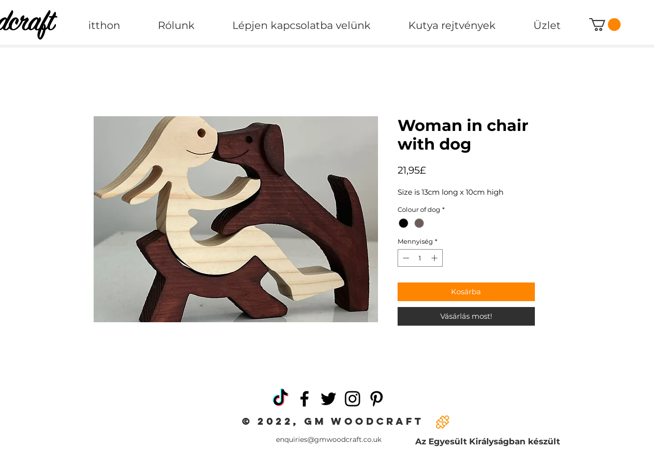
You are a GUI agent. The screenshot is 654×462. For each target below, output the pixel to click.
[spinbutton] (419, 258)
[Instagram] (352, 398)
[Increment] (435, 258)
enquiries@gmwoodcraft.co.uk (328, 439)
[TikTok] (280, 398)
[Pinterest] (376, 398)
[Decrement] (405, 258)
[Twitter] (328, 398)
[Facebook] (304, 398)
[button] (605, 24)
